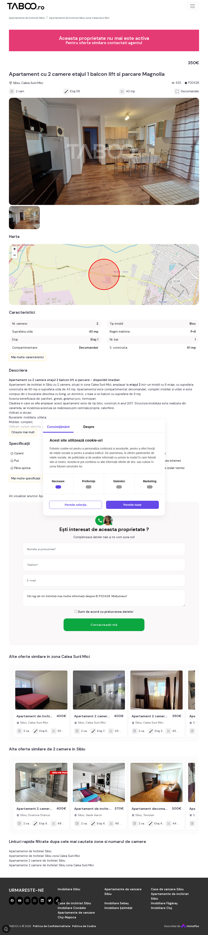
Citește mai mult (23, 432)
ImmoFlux (190, 926)
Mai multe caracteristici (27, 357)
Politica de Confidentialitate (51, 926)
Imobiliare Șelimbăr (118, 908)
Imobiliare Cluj (161, 908)
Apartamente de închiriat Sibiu (30, 851)
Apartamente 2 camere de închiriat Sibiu (37, 860)
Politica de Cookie (84, 926)
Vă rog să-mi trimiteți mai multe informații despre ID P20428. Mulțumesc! (104, 598)
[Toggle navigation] (192, 6)
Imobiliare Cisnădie (72, 908)
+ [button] (14, 249)
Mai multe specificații (25, 478)
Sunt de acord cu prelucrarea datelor (104, 612)
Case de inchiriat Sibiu (74, 903)
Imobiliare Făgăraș (164, 903)
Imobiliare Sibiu (69, 889)
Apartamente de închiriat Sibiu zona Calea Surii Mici (44, 856)
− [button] (14, 256)
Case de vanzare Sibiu (167, 889)
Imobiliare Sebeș (116, 903)
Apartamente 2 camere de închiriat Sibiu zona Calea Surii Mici (51, 865)
